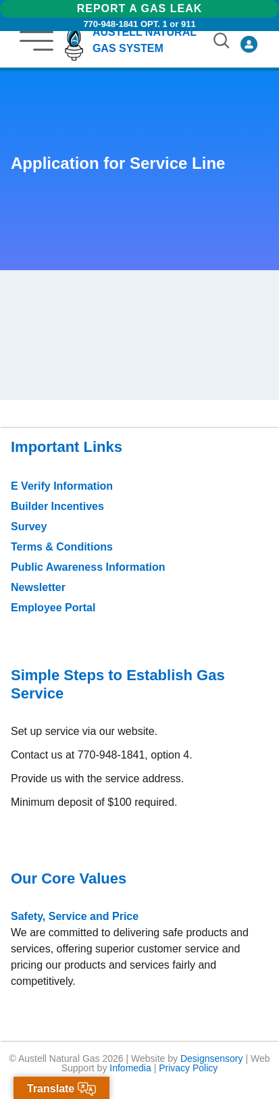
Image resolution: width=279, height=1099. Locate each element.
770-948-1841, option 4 (133, 755)
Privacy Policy (188, 1068)
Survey (29, 526)
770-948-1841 (110, 24)
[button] (40, 41)
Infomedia (130, 1068)
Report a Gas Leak (140, 8)
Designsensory (211, 1058)
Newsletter (38, 587)
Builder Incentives (57, 506)
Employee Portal (53, 607)
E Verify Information (62, 486)
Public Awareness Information (88, 567)
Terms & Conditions (62, 547)
